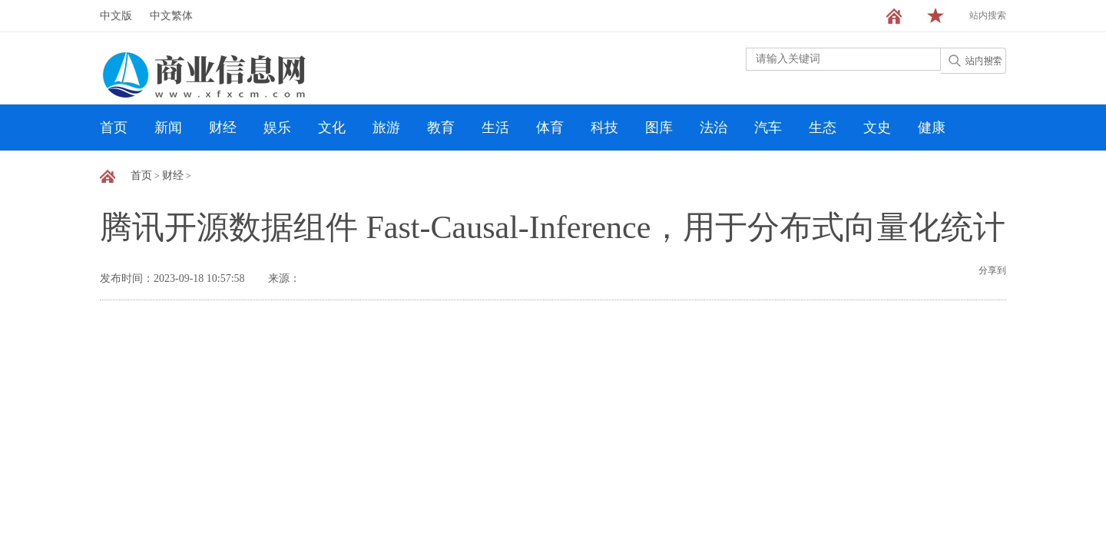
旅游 (386, 127)
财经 (223, 127)
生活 (495, 127)
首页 (113, 127)
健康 (931, 127)
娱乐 (277, 127)
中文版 (116, 16)
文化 (332, 127)
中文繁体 (171, 16)
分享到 (992, 270)
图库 (659, 127)
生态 (822, 127)
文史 (877, 127)
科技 (604, 127)
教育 (441, 127)
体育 (550, 127)
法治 (713, 127)
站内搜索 (987, 15)
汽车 (768, 127)
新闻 (168, 127)
